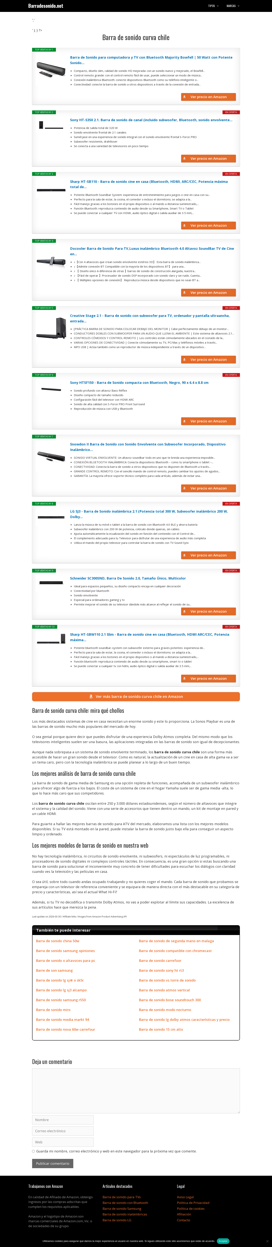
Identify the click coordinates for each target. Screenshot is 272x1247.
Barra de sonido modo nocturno (165, 1009)
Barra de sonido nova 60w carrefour (65, 1029)
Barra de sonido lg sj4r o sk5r (60, 980)
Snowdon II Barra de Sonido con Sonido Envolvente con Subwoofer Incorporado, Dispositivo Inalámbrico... (148, 447)
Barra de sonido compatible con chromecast (175, 950)
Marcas (235, 6)
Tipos (215, 6)
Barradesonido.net (45, 5)
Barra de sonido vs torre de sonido (167, 980)
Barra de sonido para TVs (122, 1197)
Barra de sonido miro (53, 1009)
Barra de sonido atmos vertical (164, 990)
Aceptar (223, 1241)
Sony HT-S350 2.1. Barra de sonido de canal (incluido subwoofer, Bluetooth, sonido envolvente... (151, 120)
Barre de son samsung (54, 970)
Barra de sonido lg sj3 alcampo (61, 990)
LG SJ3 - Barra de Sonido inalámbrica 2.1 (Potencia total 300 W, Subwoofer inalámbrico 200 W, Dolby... (149, 514)
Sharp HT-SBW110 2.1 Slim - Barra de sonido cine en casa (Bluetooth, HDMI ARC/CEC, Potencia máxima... (149, 637)
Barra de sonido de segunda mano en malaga (176, 941)
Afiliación (184, 1214)
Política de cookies (191, 1208)
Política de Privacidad (193, 1203)
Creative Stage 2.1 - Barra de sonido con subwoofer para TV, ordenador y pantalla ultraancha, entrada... (150, 318)
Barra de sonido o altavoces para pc (65, 960)
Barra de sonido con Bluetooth (125, 1203)
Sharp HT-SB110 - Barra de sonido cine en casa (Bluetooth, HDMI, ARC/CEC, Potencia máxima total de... (149, 184)
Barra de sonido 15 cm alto (161, 1029)
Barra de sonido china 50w (57, 941)
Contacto (183, 1220)
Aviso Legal (185, 1197)
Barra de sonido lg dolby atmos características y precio (184, 1019)
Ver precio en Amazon (209, 97)
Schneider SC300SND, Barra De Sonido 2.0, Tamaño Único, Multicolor (128, 578)
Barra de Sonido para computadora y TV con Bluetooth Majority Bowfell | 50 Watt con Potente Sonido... (151, 60)
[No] (267, 1241)
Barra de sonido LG (117, 1220)
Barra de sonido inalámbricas (125, 1214)
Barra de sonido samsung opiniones (65, 950)
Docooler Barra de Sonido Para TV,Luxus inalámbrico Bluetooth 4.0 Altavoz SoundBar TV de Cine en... (152, 251)
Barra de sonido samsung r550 (61, 1000)
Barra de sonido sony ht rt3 (161, 970)
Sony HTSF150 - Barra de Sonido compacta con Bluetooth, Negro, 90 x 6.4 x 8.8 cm (139, 382)
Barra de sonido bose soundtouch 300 (170, 1000)
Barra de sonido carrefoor (160, 960)
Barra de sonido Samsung (122, 1208)
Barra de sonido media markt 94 (62, 1019)
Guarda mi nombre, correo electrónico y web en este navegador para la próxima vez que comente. (116, 1151)
